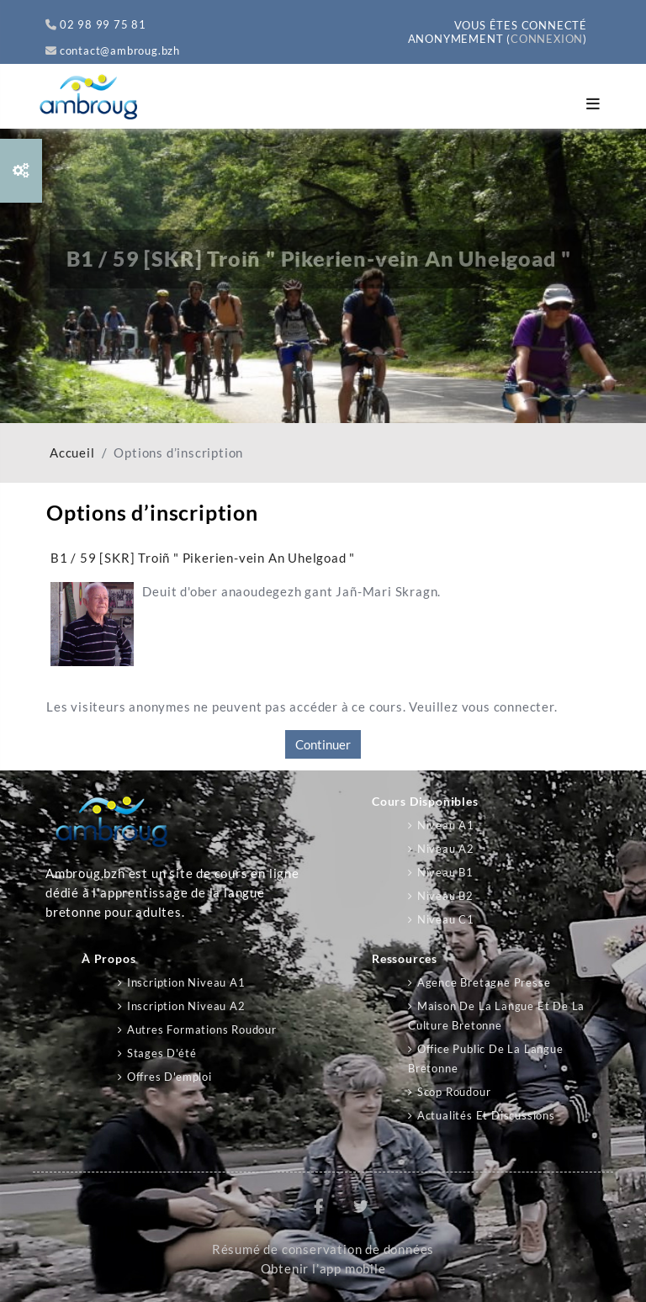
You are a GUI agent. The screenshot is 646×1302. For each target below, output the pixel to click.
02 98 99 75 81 (95, 24)
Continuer (323, 744)
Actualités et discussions (486, 1115)
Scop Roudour (454, 1091)
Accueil (72, 453)
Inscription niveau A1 (186, 982)
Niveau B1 (445, 872)
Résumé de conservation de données (323, 1249)
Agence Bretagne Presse (484, 982)
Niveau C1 (445, 919)
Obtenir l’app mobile (323, 1269)
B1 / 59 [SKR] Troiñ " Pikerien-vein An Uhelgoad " (202, 557)
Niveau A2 (445, 848)
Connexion (547, 38)
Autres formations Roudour (202, 1029)
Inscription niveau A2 (186, 1006)
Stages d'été (162, 1053)
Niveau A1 (445, 825)
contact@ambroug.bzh (112, 50)
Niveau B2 (445, 895)
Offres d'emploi (169, 1076)
